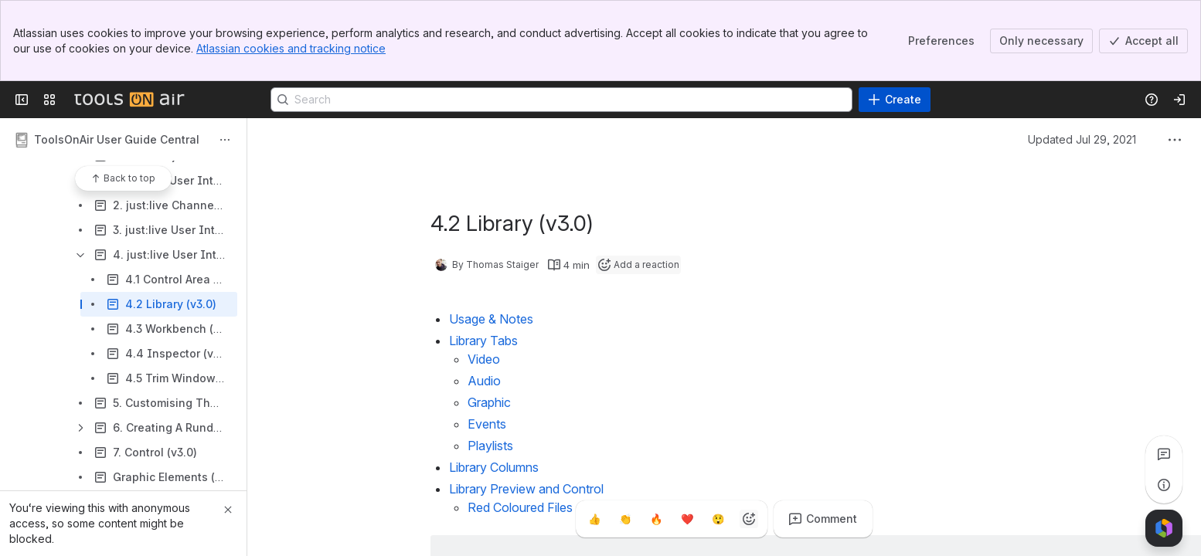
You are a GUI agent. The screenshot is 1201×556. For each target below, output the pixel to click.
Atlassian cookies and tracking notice (291, 48)
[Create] (895, 99)
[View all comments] (1164, 454)
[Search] (561, 99)
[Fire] (656, 519)
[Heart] (687, 519)
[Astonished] (718, 519)
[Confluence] (129, 99)
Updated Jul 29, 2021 (1082, 139)
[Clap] (625, 519)
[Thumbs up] (594, 519)
